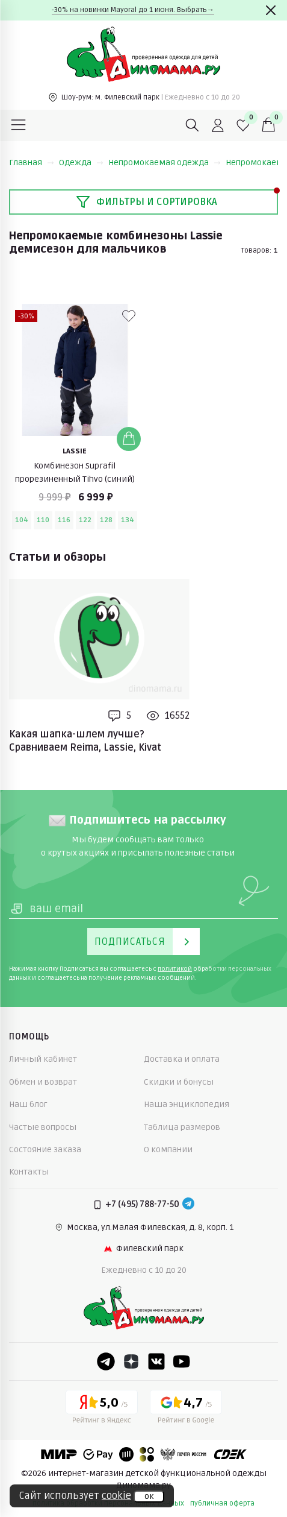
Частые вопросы (42, 1127)
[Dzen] (131, 1361)
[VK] (156, 1361)
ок (148, 1496)
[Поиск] (192, 125)
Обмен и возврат (43, 1082)
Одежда (81, 162)
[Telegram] (188, 1204)
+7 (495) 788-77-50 (142, 1204)
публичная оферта (222, 1503)
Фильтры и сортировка (146, 202)
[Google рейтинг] (186, 1409)
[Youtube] (181, 1361)
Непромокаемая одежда (164, 162)
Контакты (29, 1172)
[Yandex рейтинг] (102, 1409)
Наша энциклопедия (186, 1104)
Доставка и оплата (182, 1059)
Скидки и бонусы (179, 1082)
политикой (175, 969)
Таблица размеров (182, 1127)
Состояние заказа (45, 1149)
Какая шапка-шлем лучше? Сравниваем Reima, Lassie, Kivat (85, 741)
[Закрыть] (271, 10)
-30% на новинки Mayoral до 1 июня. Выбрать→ (133, 9)
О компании (168, 1149)
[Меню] (18, 125)
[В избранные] (129, 316)
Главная (31, 162)
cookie (116, 1496)
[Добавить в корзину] (129, 439)
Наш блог (28, 1104)
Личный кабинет (43, 1059)
